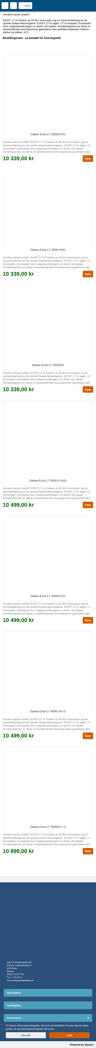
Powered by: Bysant (81, 1044)
